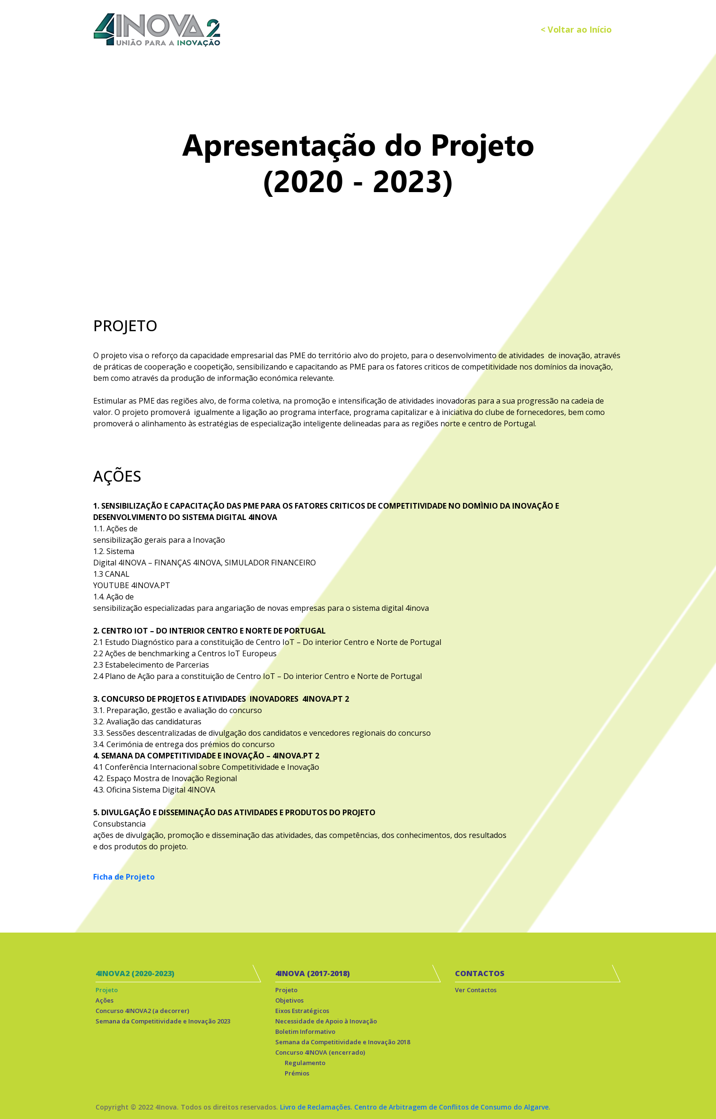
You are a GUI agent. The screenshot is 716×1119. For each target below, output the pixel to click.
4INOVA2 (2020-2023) (135, 973)
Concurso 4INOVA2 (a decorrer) (142, 1010)
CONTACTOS (480, 973)
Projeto (107, 990)
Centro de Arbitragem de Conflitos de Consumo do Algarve (451, 1106)
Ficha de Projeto (124, 877)
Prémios (297, 1073)
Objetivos (289, 1000)
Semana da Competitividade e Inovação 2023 (163, 1021)
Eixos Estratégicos (302, 1010)
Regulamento (305, 1062)
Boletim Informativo (305, 1031)
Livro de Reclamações (315, 1106)
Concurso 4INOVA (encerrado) (320, 1052)
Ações (105, 1000)
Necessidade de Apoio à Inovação (326, 1021)
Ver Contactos (476, 990)
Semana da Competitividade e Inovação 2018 (342, 1042)
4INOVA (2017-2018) (312, 973)
